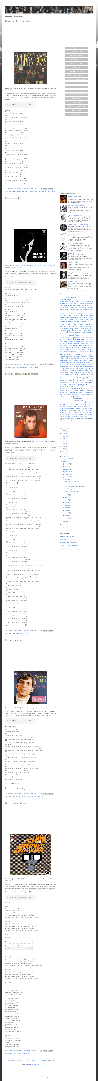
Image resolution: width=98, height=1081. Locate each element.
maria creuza (70, 370)
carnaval (76, 321)
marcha (75, 368)
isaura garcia (82, 349)
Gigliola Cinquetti (73, 262)
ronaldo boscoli (88, 399)
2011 (63, 451)
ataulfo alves (89, 309)
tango (91, 406)
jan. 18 (67, 497)
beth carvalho (64, 315)
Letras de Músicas (76, 102)
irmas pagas (73, 349)
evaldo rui (68, 338)
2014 (63, 444)
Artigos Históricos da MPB (76, 55)
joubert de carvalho (86, 356)
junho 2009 (66, 464)
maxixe (62, 374)
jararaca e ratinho (80, 353)
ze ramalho (66, 420)
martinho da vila (87, 372)
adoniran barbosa (82, 298)
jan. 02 (67, 515)
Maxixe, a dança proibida (75, 243)
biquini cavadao (73, 315)
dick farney (66, 330)
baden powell (77, 311)
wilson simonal (26, 1053)
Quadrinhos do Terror (66, 548)
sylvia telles (80, 406)
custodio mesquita (84, 326)
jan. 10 (67, 505)
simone (69, 406)
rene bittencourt (64, 399)
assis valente (80, 309)
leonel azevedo (70, 362)
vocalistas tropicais (79, 416)
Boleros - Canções (76, 63)
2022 (63, 436)
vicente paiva (89, 414)
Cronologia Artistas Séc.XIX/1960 (76, 79)
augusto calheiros (65, 311)
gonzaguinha (63, 343)
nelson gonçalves (78, 384)
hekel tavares (68, 345)
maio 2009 (66, 466)
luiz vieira (83, 364)
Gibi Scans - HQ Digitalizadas (68, 542)
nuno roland (86, 386)
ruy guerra (87, 401)
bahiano (85, 311)
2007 (63, 524)
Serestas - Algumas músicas (76, 205)
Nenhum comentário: (30, 188)
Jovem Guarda (76, 98)
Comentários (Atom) (33, 1064)
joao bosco (64, 355)
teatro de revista (65, 408)
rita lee (71, 399)
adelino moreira (70, 298)
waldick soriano (88, 416)
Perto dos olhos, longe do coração (21, 373)
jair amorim (80, 351)
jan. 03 (67, 513)
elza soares (89, 334)
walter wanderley (64, 418)
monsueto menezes (69, 376)
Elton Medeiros (31, 266)
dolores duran (82, 330)
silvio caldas (88, 404)
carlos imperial (17, 1053)
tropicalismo (69, 412)
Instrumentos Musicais (76, 95)
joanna (91, 353)
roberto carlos (78, 399)
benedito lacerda (77, 313)
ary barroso (70, 309)
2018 (63, 438)
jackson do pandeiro (70, 351)
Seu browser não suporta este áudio (20, 105)
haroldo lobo (84, 343)
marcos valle (83, 368)
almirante (75, 303)
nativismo (86, 382)
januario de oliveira (70, 353)
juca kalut (82, 358)
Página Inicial (76, 48)
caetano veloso (71, 317)
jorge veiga (76, 356)
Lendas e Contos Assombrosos (69, 545)
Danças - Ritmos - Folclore (76, 87)
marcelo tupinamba (66, 368)
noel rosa (70, 387)
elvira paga (73, 334)
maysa (67, 374)
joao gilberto (85, 355)
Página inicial (31, 1060)
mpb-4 (65, 378)
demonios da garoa (80, 328)
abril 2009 (66, 469)
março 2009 (67, 471)
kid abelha (89, 358)
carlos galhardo (69, 319)
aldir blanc (69, 303)
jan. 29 (67, 479)
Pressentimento (12, 198)
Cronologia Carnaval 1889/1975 (76, 83)
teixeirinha (74, 408)
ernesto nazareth (83, 336)
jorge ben (69, 356)
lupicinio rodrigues (74, 366)
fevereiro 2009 (67, 474)
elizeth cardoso (64, 334)
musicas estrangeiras (65, 382)
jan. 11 (67, 502)
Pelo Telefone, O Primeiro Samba (78, 224)
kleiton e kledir (73, 360)
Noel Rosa (71, 272)
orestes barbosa (77, 388)
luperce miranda (64, 366)
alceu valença (75, 301)
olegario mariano (67, 388)
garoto (65, 341)
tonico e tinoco (86, 410)
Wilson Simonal (50, 879)
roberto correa (17, 796)
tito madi (71, 410)
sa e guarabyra (73, 402)
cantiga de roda (82, 317)
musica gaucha (82, 378)
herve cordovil (82, 347)
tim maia (62, 410)
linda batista (79, 362)
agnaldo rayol (17, 191)
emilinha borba (64, 336)
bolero (82, 315)
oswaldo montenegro (86, 390)
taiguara (86, 406)
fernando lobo (81, 338)
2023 (63, 433)
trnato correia (51, 191)
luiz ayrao (87, 362)
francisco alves (71, 339)
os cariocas (74, 390)
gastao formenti (72, 341)
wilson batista (76, 418)
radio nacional (86, 394)
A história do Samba (74, 234)
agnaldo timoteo (76, 299)
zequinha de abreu (75, 420)
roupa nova (79, 401)
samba (85, 403)
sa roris (80, 402)
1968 (24, 88)
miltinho (72, 374)
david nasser (70, 328)
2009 (63, 456)
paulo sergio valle (68, 394)
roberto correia (26, 796)
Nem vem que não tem (16, 803)
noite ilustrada (78, 386)
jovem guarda (65, 358)
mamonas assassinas (86, 366)
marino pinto (78, 370)
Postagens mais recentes (14, 1060)
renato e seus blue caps (86, 397)
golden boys (25, 191)
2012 (63, 449)
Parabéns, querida (14, 640)
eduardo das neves (79, 332)
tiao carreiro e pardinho (85, 408)
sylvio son (40, 796)
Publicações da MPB (76, 51)
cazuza (74, 324)
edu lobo (69, 332)
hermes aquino (89, 345)
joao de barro (74, 355)
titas (66, 410)
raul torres (68, 397)
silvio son (34, 796)
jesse (87, 353)
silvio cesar (63, 406)
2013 (63, 446)
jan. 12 (67, 500)
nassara (80, 382)
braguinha (63, 317)
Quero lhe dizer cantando (17, 21)
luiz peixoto (77, 364)
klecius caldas (64, 360)
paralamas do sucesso (68, 392)
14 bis (62, 298)
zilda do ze (83, 420)
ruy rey (66, 402)
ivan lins (89, 349)
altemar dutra (82, 303)
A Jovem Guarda (73, 281)
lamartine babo (82, 360)
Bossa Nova (76, 67)
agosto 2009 (67, 459)
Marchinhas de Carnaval (75, 215)
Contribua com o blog (76, 114)
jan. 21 (67, 495)
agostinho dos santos (87, 299)
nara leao (74, 382)
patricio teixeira (80, 392)
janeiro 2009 (67, 477)
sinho (74, 406)
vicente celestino (78, 414)
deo (61, 330)
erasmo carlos (74, 336)
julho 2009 (66, 461)
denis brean (89, 328)
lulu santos (90, 364)
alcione (83, 301)
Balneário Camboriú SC (67, 536)
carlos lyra (89, 319)
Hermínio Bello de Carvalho (46, 266)
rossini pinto (70, 401)
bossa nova (89, 315)
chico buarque (85, 324)
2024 (63, 431)
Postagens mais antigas (48, 1060)
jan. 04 (67, 510)
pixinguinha (78, 394)
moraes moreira (80, 376)
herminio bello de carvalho (30, 367)
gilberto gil (89, 341)
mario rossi (77, 372)
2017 (63, 441)
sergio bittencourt (71, 404)
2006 (63, 527)
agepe (69, 299)
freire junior (80, 339)
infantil (67, 349)
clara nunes (74, 326)
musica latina (71, 380)
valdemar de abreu (88, 412)
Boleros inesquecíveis (74, 196)
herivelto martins (79, 345)
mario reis (69, 372)
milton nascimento (81, 374)
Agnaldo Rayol (9, 90)
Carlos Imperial (30, 879)
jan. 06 (67, 507)
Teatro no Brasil (76, 110)
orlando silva (64, 390)
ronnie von (63, 401)
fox (64, 339)
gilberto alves (81, 341)
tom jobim (77, 410)
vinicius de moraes (66, 416)
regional (75, 396)
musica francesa (72, 378)
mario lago (85, 370)
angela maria (72, 305)
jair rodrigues (89, 351)
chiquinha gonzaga (65, 326)
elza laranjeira (81, 334)
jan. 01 (67, 518)
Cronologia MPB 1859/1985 (76, 75)
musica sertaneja (86, 380)
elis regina (89, 332)
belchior (68, 313)
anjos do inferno (82, 305)
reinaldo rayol (33, 191)
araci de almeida (80, 307)
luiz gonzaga (68, 364)
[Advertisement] (30, 37)
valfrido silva (63, 414)
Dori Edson (39, 441)
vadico (82, 412)
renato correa (42, 191)
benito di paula (88, 313)
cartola (83, 322)
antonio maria (69, 307)
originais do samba (87, 388)
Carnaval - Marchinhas (76, 71)
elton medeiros (17, 367)
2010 (63, 454)
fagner (74, 338)
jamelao (62, 353)
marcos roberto (24, 633)
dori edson (16, 633)
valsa (70, 414)
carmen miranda (66, 322)
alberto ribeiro (64, 301)
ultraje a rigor (76, 412)
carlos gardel (79, 319)
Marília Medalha (16, 267)
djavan (74, 330)
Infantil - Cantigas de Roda (76, 91)
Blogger (53, 1077)
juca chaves (75, 358)
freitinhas (87, 339)
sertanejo (80, 404)
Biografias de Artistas (76, 59)
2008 (63, 522)
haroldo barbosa (73, 343)
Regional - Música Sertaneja (76, 106)
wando (70, 418)
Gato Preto (63, 539)
